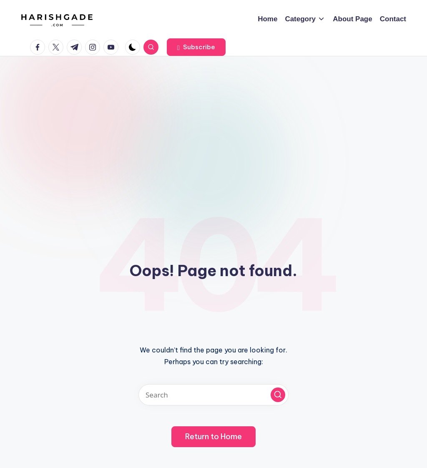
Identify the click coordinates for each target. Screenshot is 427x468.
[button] (196, 47)
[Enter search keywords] (213, 394)
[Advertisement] (213, 118)
